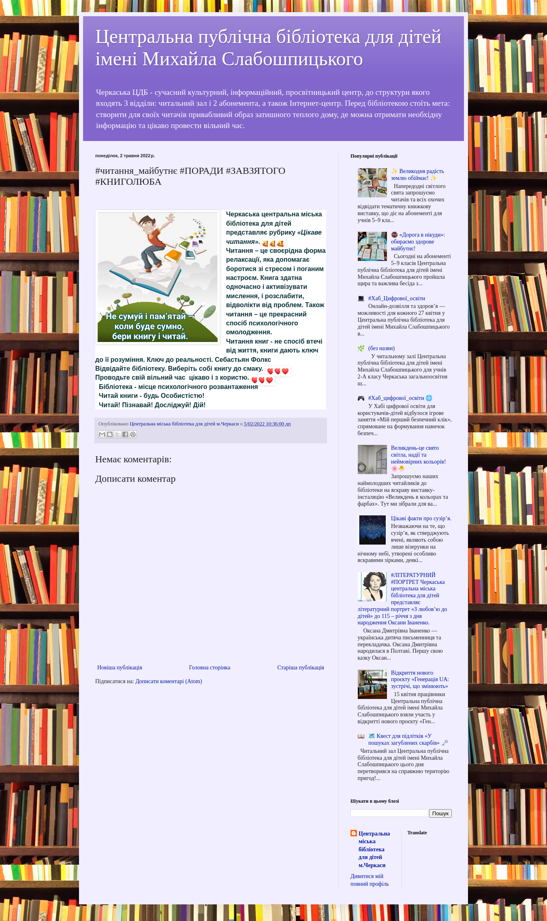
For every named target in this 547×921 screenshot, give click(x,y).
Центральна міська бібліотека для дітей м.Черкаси (374, 849)
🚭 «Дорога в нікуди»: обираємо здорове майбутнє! (418, 242)
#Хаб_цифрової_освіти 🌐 (400, 398)
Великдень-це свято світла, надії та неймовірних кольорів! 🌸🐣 (418, 458)
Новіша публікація (119, 668)
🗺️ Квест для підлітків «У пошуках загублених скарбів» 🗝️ (408, 739)
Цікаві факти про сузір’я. (421, 518)
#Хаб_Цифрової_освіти (396, 298)
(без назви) (381, 348)
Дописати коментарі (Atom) (168, 681)
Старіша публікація (300, 668)
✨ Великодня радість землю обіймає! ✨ (417, 174)
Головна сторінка (210, 668)
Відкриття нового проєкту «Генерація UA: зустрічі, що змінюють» (420, 680)
